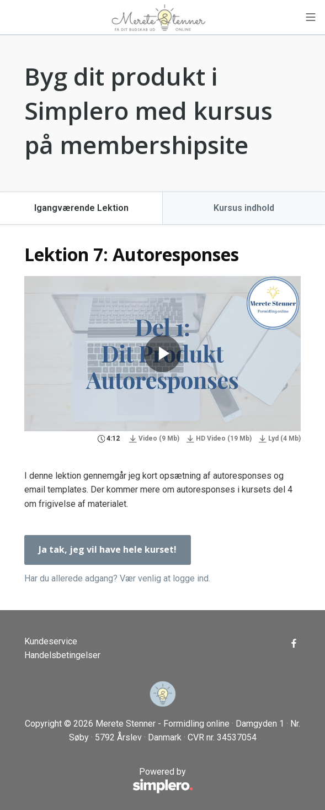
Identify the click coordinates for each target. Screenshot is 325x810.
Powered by (108, 780)
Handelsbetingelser (62, 655)
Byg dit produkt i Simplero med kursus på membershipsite (148, 110)
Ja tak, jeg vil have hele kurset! (108, 549)
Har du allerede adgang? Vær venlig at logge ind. (117, 578)
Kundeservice (50, 641)
